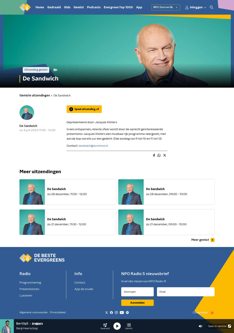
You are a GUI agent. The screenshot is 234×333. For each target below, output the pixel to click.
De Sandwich (28, 126)
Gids (67, 7)
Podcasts (94, 7)
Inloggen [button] (196, 7)
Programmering (30, 282)
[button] (105, 326)
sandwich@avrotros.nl (93, 145)
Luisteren (26, 295)
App (139, 7)
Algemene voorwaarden (34, 312)
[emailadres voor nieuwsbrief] (186, 291)
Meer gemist (202, 240)
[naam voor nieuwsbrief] (137, 291)
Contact (79, 282)
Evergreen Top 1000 (118, 7)
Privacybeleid (57, 312)
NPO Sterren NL (165, 7)
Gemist (79, 7)
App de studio (83, 289)
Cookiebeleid (200, 312)
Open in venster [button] (219, 326)
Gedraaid (54, 7)
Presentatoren (29, 289)
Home (40, 7)
